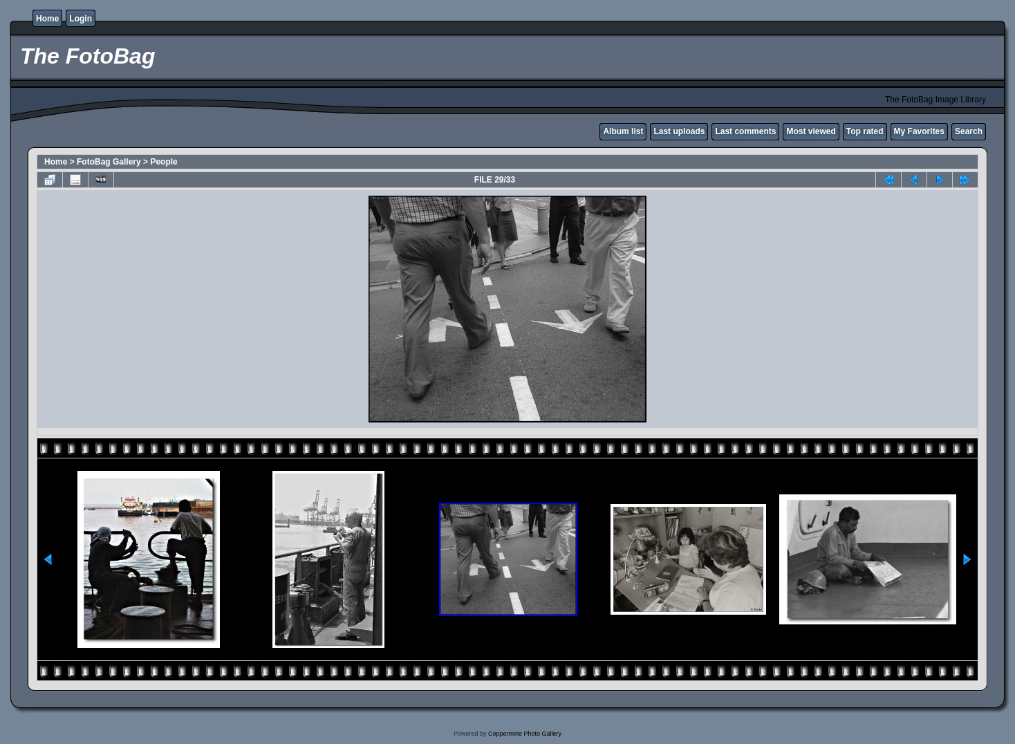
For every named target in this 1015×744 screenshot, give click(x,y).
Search (969, 131)
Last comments (745, 131)
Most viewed (810, 131)
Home (47, 19)
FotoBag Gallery (109, 162)
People (163, 162)
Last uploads (679, 131)
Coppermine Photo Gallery (524, 733)
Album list (623, 131)
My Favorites (919, 131)
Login (80, 19)
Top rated (865, 131)
